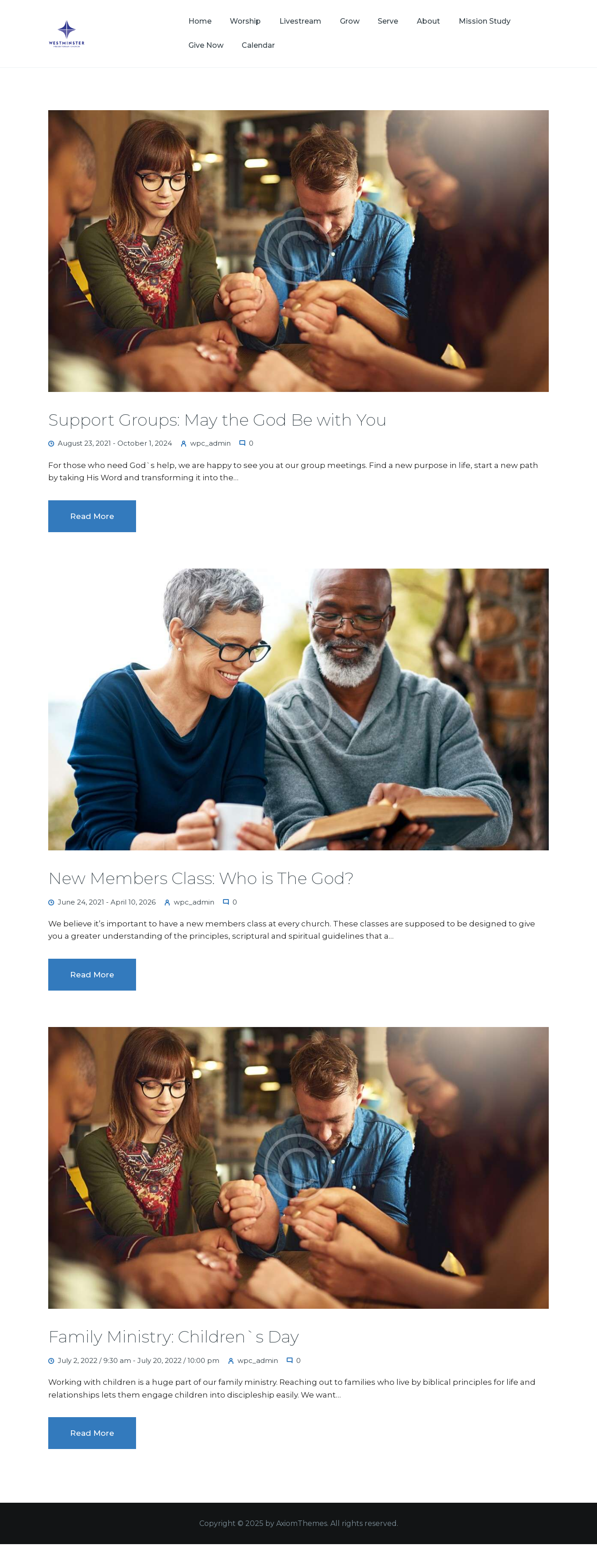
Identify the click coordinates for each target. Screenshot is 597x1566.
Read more (92, 516)
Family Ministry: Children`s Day (173, 1337)
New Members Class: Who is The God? (201, 878)
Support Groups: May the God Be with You (217, 420)
